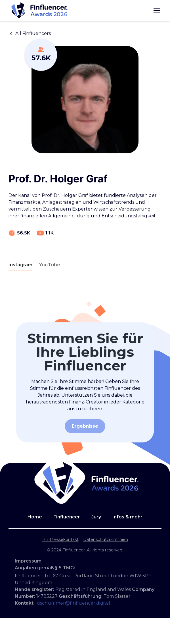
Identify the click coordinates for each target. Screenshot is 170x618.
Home (35, 517)
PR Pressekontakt (60, 539)
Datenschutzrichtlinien (105, 539)
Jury (96, 517)
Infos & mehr (127, 517)
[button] (155, 10)
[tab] (20, 265)
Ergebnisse (85, 426)
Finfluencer (66, 517)
